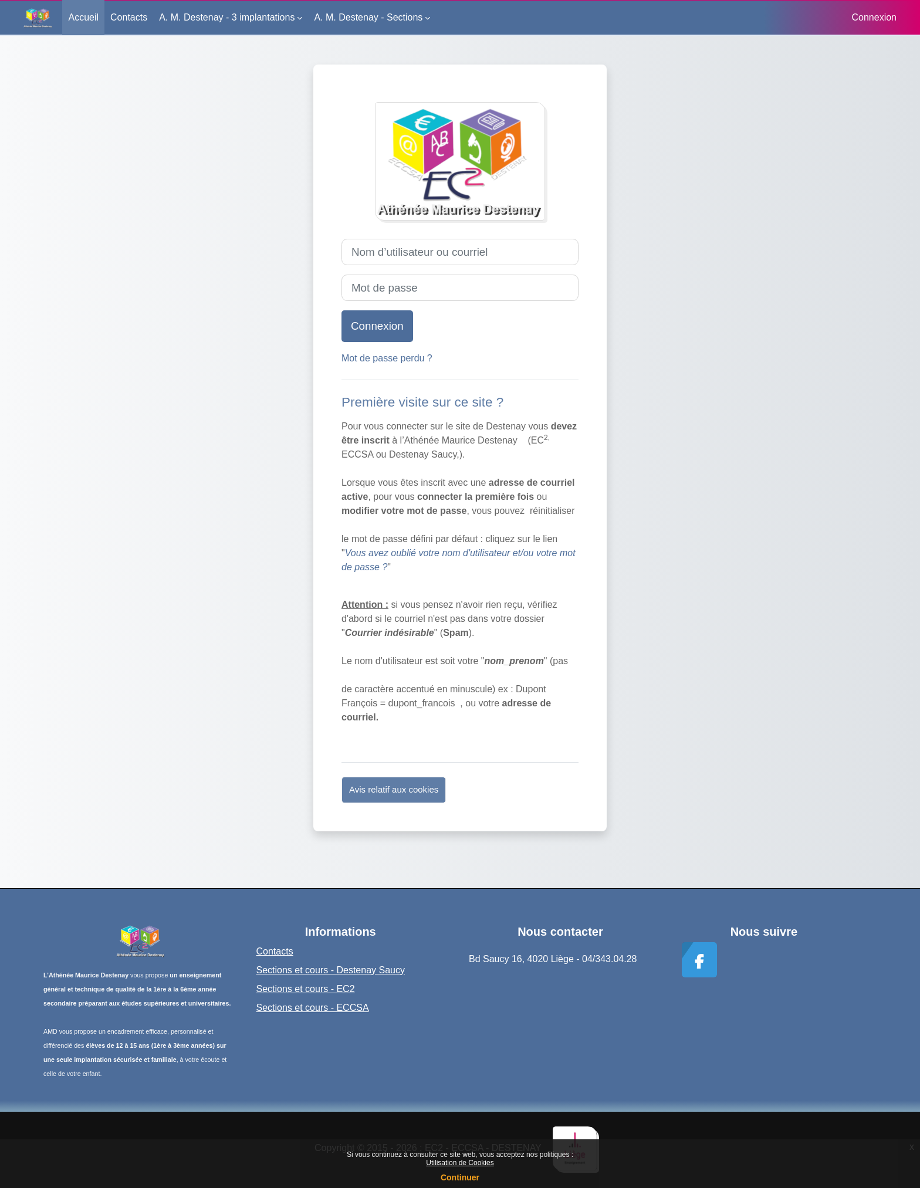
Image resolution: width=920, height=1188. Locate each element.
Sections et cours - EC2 (305, 989)
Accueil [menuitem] (83, 17)
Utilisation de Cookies (459, 1163)
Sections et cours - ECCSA (312, 1008)
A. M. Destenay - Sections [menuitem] (368, 17)
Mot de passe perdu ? (386, 358)
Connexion (874, 17)
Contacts (274, 951)
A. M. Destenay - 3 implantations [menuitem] (227, 17)
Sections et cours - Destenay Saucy (330, 970)
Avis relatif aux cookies (393, 789)
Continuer (460, 1177)
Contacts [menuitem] (128, 17)
